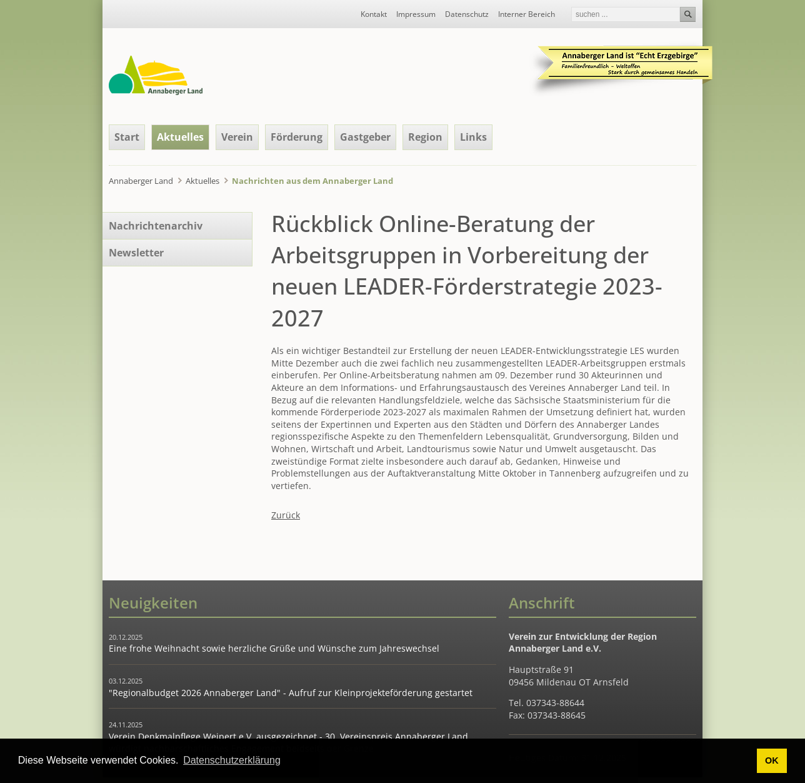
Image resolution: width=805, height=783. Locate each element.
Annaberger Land (141, 180)
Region (425, 137)
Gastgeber (365, 137)
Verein (237, 137)
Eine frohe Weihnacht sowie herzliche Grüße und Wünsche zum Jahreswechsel (274, 648)
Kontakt (374, 14)
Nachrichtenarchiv (155, 226)
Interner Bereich (526, 14)
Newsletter (136, 253)
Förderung (296, 137)
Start (126, 137)
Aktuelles (180, 137)
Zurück (285, 515)
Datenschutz (467, 14)
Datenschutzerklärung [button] (232, 760)
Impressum (416, 14)
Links (473, 137)
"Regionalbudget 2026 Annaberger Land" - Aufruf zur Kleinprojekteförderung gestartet (290, 693)
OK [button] (772, 760)
